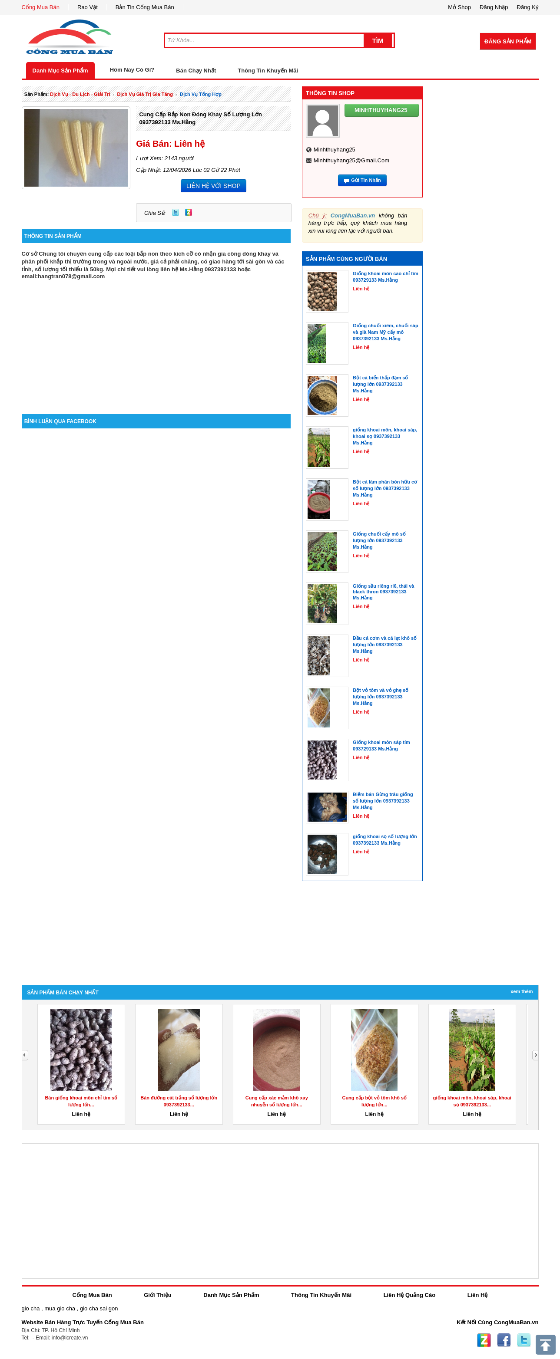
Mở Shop (459, 7)
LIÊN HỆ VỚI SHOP (213, 185)
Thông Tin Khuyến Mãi (268, 70)
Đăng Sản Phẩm (507, 41)
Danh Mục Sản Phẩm (60, 70)
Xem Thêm (521, 991)
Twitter (175, 212)
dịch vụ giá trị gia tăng (145, 94)
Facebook (504, 1340)
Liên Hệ (477, 1295)
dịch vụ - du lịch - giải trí (80, 94)
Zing (188, 212)
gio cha (31, 1308)
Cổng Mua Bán (41, 7)
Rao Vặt (87, 7)
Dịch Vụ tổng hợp (201, 94)
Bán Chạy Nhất (196, 70)
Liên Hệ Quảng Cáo (409, 1295)
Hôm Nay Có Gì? (132, 69)
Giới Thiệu (157, 1295)
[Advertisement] (156, 340)
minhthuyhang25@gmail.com (351, 160)
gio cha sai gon (99, 1308)
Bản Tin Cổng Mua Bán (145, 7)
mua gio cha (59, 1308)
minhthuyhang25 (334, 149)
